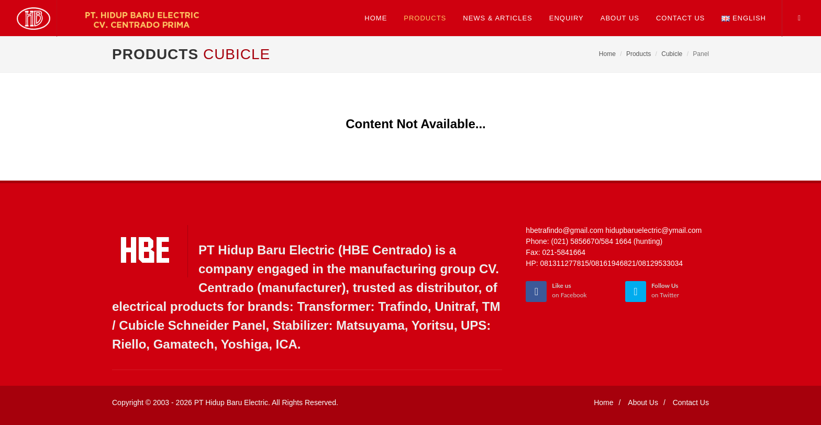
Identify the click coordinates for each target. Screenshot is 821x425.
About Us (643, 402)
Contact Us (691, 402)
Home (607, 54)
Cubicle (671, 54)
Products (638, 54)
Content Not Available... (416, 124)
